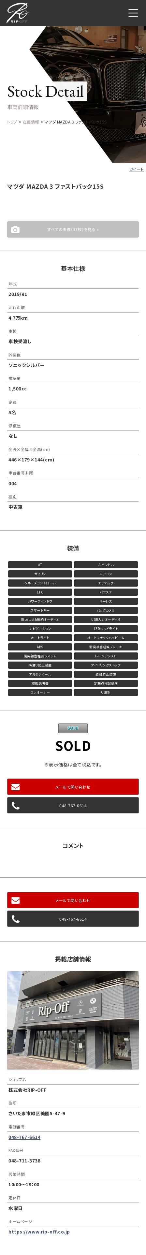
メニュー (133, 13)
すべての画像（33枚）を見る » (73, 229)
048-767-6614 (73, 805)
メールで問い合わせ (73, 787)
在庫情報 (31, 121)
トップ (12, 121)
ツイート (136, 169)
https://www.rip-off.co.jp (39, 1231)
